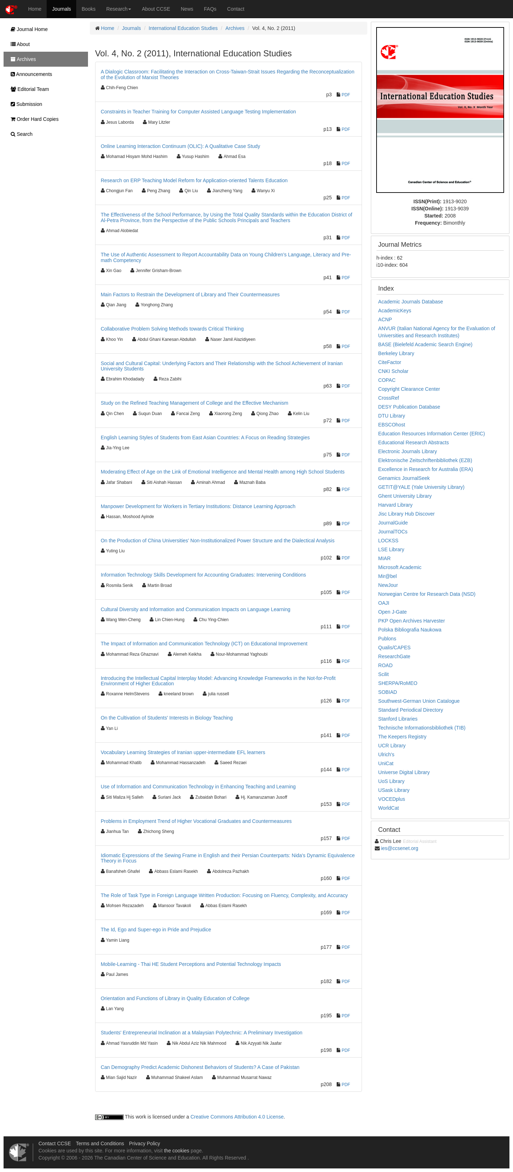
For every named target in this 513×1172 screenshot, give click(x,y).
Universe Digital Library (404, 772)
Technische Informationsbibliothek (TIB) (422, 728)
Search (19, 134)
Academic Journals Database (410, 301)
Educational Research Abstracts (413, 442)
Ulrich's (386, 754)
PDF (346, 94)
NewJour (388, 585)
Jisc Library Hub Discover (406, 514)
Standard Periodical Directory (410, 710)
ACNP (385, 319)
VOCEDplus (391, 799)
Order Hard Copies (32, 119)
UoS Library (391, 781)
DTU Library (391, 416)
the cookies (176, 1150)
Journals (61, 9)
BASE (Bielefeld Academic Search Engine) (425, 344)
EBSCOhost (391, 425)
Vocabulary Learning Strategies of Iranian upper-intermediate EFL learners (183, 752)
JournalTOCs (393, 531)
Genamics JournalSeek (404, 478)
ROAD (385, 665)
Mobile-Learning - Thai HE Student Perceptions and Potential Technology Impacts (191, 964)
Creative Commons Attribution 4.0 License (237, 1117)
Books (88, 9)
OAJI (383, 603)
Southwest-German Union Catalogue (419, 701)
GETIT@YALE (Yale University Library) (421, 487)
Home (34, 9)
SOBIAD (387, 692)
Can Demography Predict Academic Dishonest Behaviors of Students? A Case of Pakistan (200, 1067)
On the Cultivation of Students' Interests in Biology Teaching (167, 718)
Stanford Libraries (398, 719)
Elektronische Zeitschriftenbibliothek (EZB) (425, 460)
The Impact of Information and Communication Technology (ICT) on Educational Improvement (204, 643)
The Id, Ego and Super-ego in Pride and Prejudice (156, 929)
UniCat (386, 763)
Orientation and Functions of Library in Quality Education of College (175, 998)
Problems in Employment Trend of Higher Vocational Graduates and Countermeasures (196, 821)
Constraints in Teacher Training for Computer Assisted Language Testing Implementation (198, 111)
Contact (235, 9)
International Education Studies (183, 28)
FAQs (210, 9)
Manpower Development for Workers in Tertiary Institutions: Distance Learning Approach (198, 506)
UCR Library (392, 745)
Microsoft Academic (399, 567)
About (18, 44)
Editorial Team (28, 89)
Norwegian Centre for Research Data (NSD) (427, 594)
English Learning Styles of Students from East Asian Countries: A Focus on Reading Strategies (205, 437)
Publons (387, 638)
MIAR (384, 558)
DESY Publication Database (409, 407)
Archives (235, 28)
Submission (24, 104)
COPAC (387, 380)
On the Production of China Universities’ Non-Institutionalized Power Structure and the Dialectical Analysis (218, 540)
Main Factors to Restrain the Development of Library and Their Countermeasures (190, 294)
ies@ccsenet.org (399, 848)
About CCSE (156, 9)
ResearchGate (394, 656)
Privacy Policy (144, 1143)
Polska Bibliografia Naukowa (409, 630)
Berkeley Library (396, 353)
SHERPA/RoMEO (398, 683)
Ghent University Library (405, 496)
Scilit (383, 674)
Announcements (29, 74)
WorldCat (388, 808)
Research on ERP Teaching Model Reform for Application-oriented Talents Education (194, 180)
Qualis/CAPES (394, 647)
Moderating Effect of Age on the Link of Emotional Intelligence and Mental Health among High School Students (223, 472)
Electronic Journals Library (407, 451)
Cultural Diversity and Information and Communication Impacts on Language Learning (195, 609)
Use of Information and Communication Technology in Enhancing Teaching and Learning (198, 786)
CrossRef (388, 398)
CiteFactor (389, 362)
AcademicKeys (394, 310)
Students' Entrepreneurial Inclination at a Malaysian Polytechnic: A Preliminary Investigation (201, 1032)
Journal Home (27, 29)
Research (118, 9)
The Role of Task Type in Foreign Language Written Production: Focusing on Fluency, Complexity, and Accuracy (224, 895)
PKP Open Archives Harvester (411, 621)
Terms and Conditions (100, 1143)
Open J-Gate (392, 612)
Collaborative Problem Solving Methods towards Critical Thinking (172, 329)
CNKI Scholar (393, 371)
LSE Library (391, 549)
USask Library (394, 790)
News (187, 9)
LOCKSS (388, 540)
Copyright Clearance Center (409, 389)
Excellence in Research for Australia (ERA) (425, 469)
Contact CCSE (54, 1143)
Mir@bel (387, 576)
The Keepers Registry (402, 736)
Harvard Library (395, 505)
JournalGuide (393, 523)
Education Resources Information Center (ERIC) (431, 433)
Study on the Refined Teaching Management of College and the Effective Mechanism (194, 403)
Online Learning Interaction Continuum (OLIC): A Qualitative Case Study (180, 146)
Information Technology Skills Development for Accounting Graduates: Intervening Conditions (203, 575)
